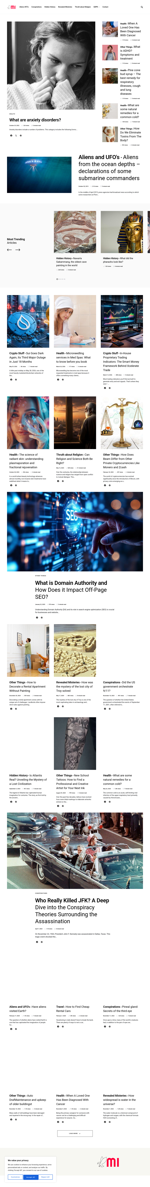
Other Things (40, 566)
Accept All (46, 1177)
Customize (15, 1177)
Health (12, 114)
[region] (30, 1170)
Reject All (30, 1177)
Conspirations (41, 889)
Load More (73, 1145)
